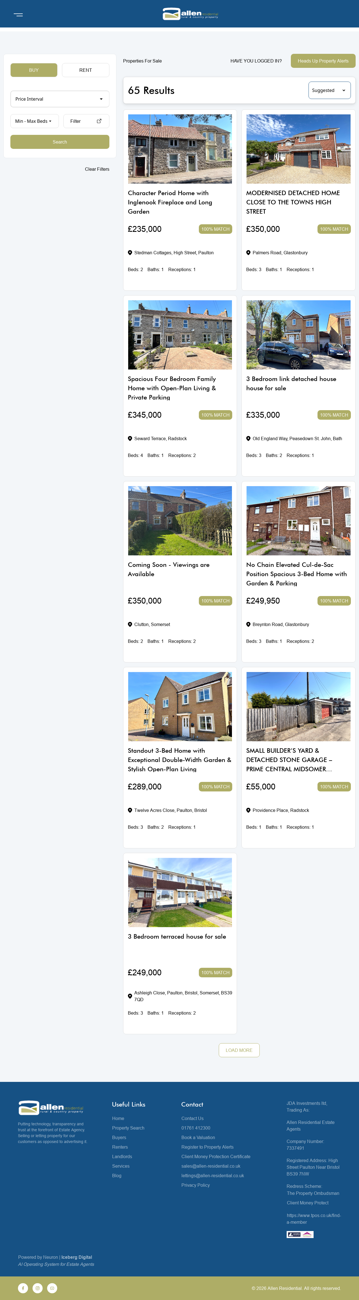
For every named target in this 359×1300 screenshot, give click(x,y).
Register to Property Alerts (207, 1146)
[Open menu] (18, 15)
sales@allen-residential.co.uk (210, 1166)
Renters (120, 1146)
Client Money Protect (307, 1202)
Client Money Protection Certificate (215, 1156)
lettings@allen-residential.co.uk (212, 1175)
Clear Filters (97, 169)
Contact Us (192, 1118)
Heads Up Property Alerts (323, 60)
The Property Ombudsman (313, 1193)
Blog (116, 1175)
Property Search (128, 1127)
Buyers (119, 1137)
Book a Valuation (198, 1137)
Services (121, 1166)
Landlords (122, 1156)
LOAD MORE (239, 1050)
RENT (85, 70)
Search (60, 141)
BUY (34, 70)
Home (118, 1118)
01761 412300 (195, 1127)
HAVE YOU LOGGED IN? (256, 60)
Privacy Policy (195, 1185)
